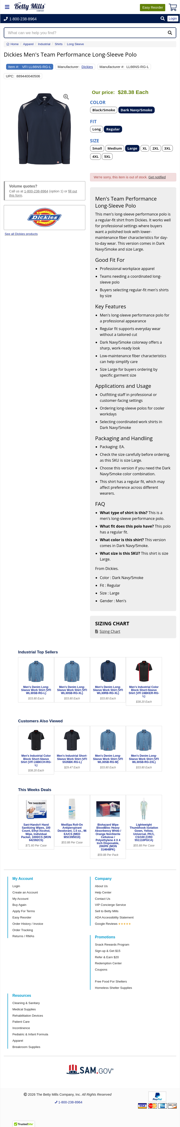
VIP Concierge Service (110, 905)
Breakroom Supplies (26, 1047)
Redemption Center (108, 963)
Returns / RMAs (23, 936)
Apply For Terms (23, 911)
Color (97, 102)
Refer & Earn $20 (107, 957)
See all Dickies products (21, 234)
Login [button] (173, 18)
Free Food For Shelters (111, 981)
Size (94, 140)
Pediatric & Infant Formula (30, 1034)
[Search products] (90, 32)
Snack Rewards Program (112, 944)
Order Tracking (22, 930)
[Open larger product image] (44, 130)
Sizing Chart (110, 631)
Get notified (157, 177)
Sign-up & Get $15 (107, 951)
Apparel (17, 1040)
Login (16, 886)
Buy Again (19, 905)
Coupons (101, 969)
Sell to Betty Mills (106, 911)
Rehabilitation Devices (27, 1015)
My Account (20, 898)
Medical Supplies (24, 1009)
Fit (93, 121)
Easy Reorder (21, 917)
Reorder (152, 7)
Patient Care (21, 1021)
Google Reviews (106, 923)
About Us (101, 886)
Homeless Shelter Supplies (113, 988)
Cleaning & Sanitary (26, 1003)
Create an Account (25, 892)
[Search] (170, 33)
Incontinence (21, 1028)
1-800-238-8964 (36, 191)
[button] (162, 18)
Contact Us (102, 898)
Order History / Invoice (27, 923)
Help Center (103, 892)
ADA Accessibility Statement (114, 917)
